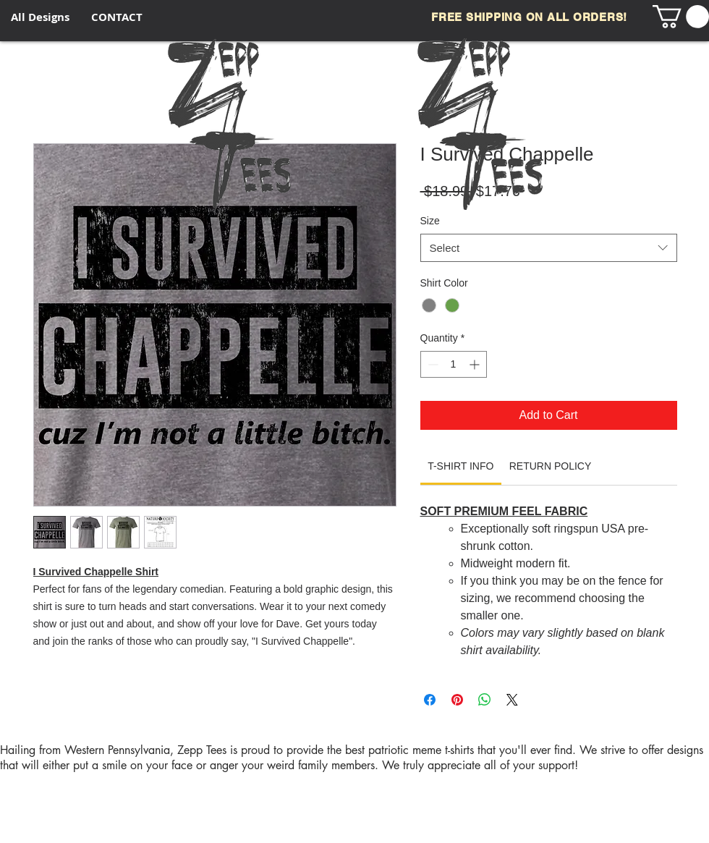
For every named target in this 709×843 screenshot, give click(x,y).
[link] (460, 466)
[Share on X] (512, 699)
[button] (681, 16)
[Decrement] (432, 364)
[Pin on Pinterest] (457, 699)
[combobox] (548, 248)
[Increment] (476, 364)
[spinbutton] (454, 364)
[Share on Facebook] (429, 699)
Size (430, 220)
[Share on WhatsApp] (484, 699)
